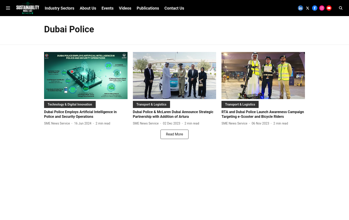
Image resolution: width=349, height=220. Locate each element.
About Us (88, 8)
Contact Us (174, 8)
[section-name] (70, 104)
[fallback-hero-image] (86, 75)
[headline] (86, 114)
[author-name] (58, 123)
